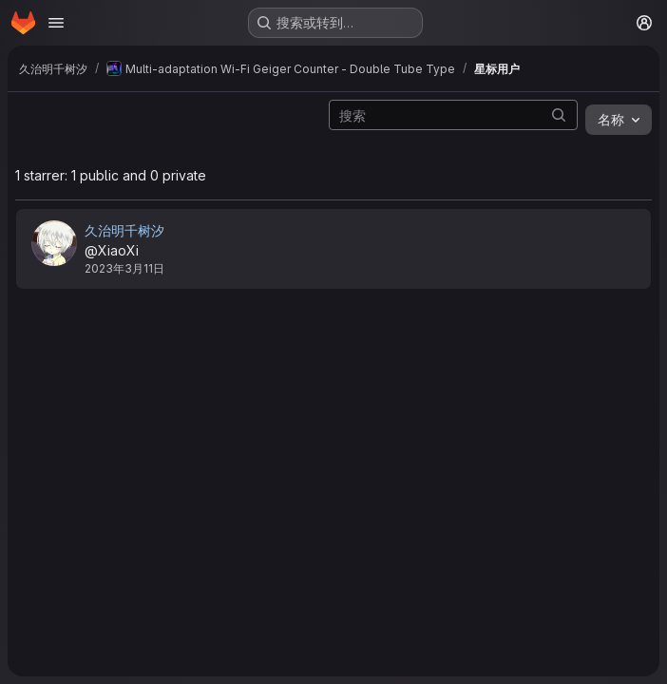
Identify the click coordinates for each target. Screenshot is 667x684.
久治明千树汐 (124, 230)
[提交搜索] (558, 114)
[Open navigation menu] (56, 23)
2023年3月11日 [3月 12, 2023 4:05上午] (124, 268)
